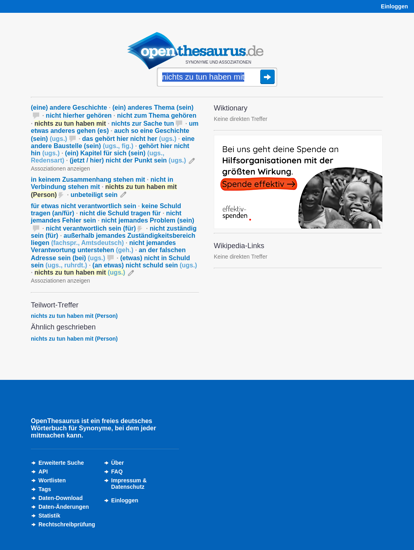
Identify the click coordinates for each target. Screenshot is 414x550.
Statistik (49, 515)
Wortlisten (52, 480)
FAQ (117, 471)
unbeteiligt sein (93, 194)
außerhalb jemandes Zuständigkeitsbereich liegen (113, 239)
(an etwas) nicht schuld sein (144, 265)
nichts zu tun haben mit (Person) (74, 316)
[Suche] (217, 78)
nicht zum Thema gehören (156, 115)
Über (117, 463)
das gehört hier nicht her (129, 138)
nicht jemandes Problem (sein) (147, 220)
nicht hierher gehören (78, 115)
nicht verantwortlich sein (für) (91, 228)
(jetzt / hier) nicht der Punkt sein (128, 160)
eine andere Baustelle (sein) (113, 142)
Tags (44, 489)
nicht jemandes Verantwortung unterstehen (103, 246)
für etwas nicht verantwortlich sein (83, 206)
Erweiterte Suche (61, 463)
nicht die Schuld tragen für (120, 213)
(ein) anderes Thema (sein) (153, 107)
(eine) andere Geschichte (69, 107)
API (43, 471)
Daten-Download (60, 498)
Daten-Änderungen (63, 507)
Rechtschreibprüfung (66, 524)
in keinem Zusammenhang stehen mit (88, 179)
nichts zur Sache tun (142, 123)
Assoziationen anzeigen (60, 168)
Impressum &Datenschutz (129, 483)
